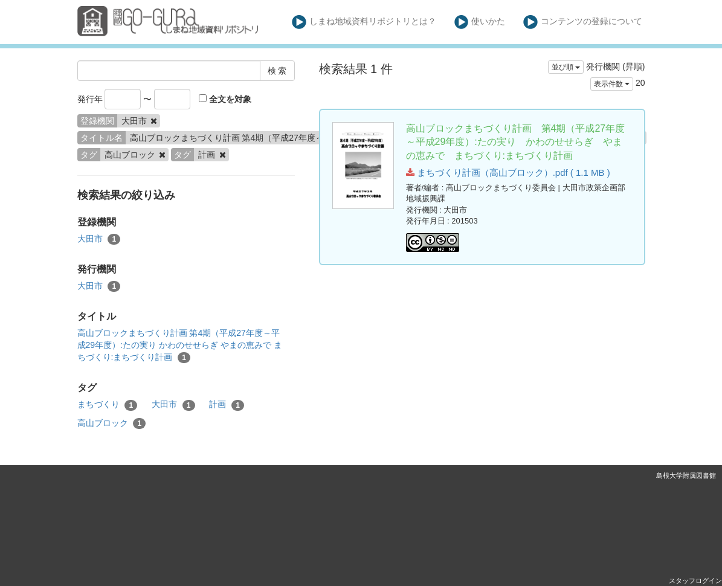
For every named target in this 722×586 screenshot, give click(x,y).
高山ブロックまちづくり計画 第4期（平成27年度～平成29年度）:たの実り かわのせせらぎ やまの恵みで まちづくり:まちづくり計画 (179, 345)
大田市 (99, 239)
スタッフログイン (695, 580)
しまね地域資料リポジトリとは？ (364, 22)
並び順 (566, 67)
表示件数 (612, 84)
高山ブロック (111, 423)
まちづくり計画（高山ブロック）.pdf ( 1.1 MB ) (508, 172)
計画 (226, 404)
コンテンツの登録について (582, 22)
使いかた (480, 22)
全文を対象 (225, 99)
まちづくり (107, 404)
